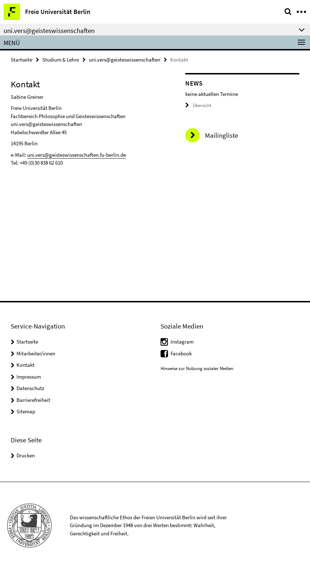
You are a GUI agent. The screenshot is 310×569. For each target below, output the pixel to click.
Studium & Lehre (60, 59)
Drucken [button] (25, 455)
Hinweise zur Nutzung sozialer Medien (197, 368)
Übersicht (198, 105)
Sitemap (25, 411)
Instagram (182, 341)
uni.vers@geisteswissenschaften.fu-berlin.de (76, 154)
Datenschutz (30, 388)
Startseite (21, 59)
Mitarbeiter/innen (35, 353)
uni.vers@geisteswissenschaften (124, 59)
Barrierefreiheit (33, 400)
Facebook (181, 353)
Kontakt (25, 364)
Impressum (28, 376)
